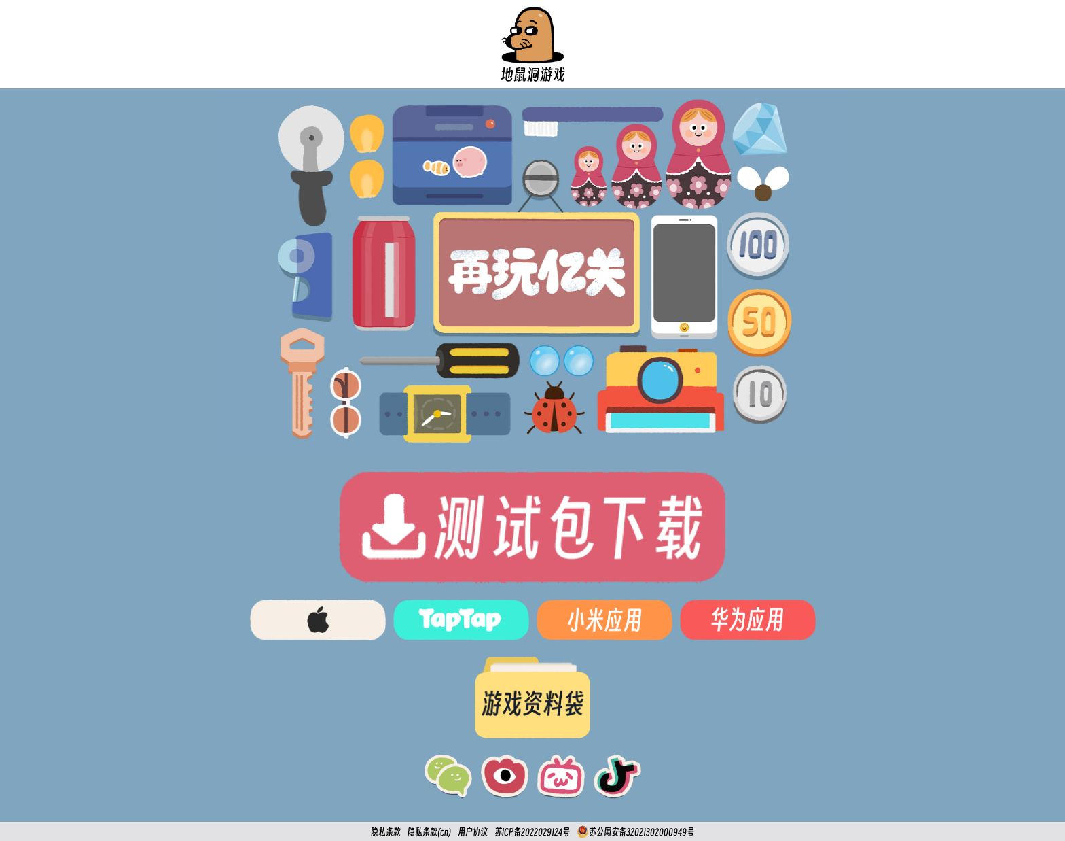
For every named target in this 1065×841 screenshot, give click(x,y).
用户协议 (473, 832)
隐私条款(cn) (429, 832)
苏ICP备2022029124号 (532, 832)
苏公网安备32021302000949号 (635, 831)
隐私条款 (386, 832)
